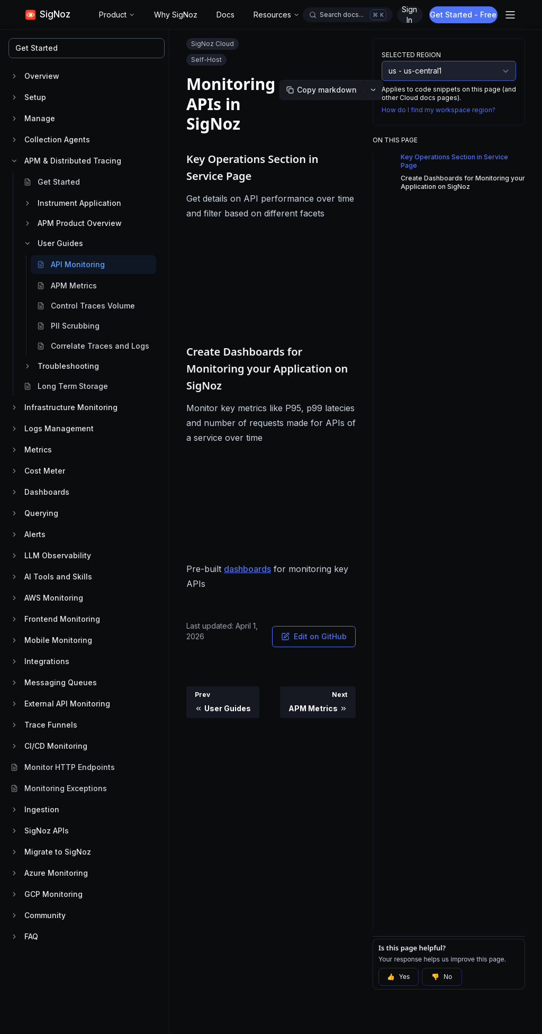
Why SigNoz (175, 14)
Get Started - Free (464, 15)
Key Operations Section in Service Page (454, 161)
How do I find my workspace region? (438, 110)
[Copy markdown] (321, 89)
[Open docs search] (348, 14)
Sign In (409, 14)
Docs (225, 14)
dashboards (247, 569)
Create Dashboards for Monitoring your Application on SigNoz (463, 182)
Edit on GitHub (314, 636)
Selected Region (411, 55)
